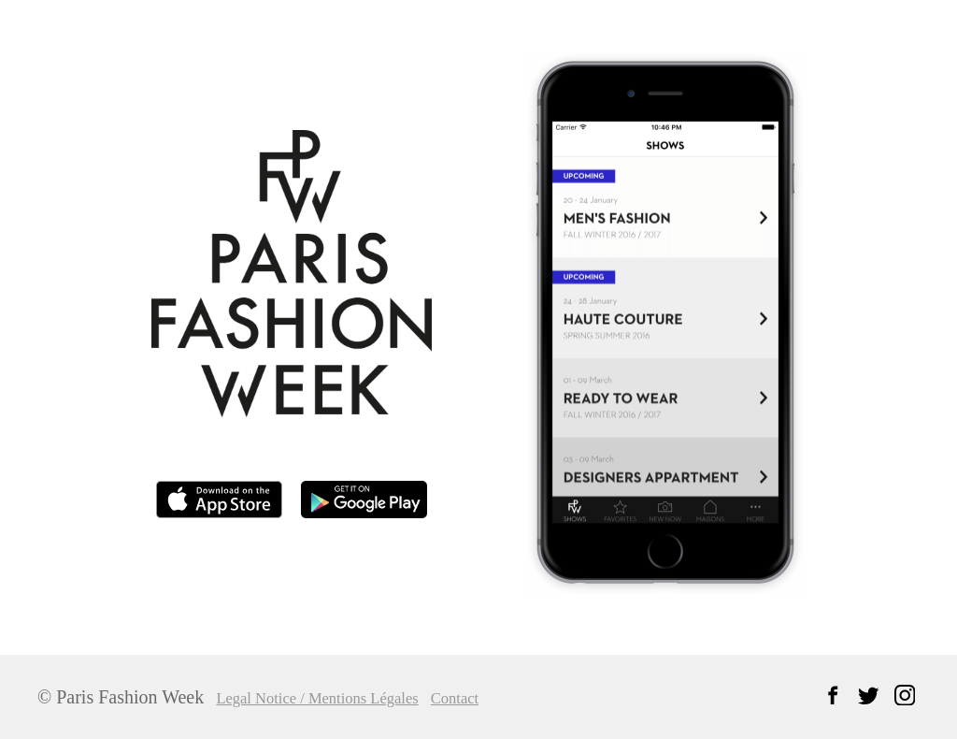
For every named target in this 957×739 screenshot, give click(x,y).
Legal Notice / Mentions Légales (328, 698)
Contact (476, 698)
